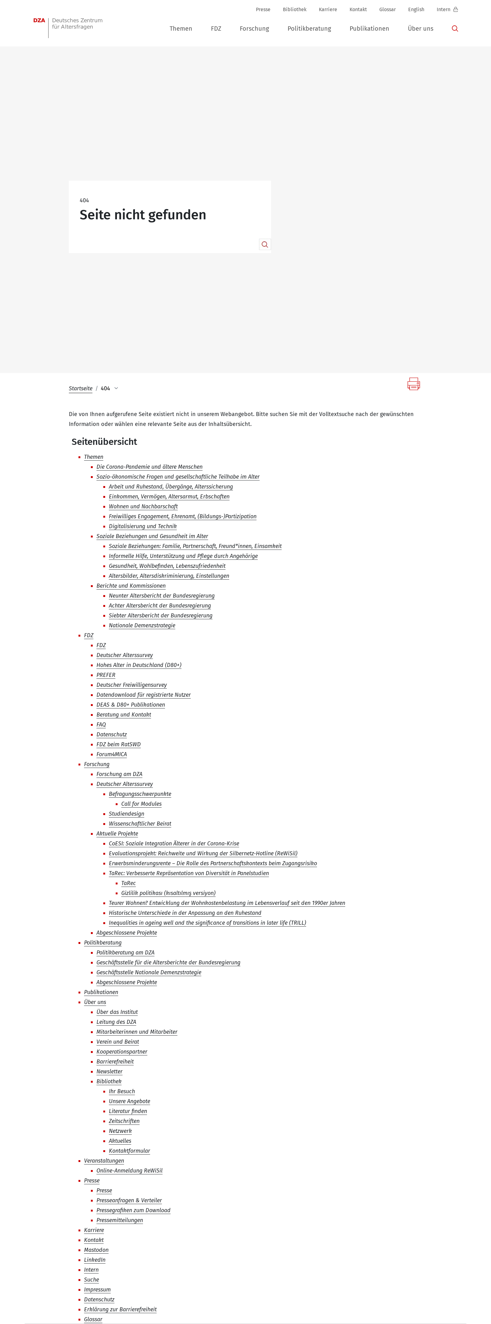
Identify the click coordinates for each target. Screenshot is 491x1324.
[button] (181, 28)
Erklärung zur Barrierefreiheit (425, 1306)
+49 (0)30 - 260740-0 (131, 1268)
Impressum (326, 1306)
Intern (444, 9)
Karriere (328, 9)
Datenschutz (365, 1306)
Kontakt (358, 9)
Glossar (387, 9)
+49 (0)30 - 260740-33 (199, 1268)
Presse (263, 9)
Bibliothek (294, 9)
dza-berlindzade (65, 1268)
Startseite (80, 233)
